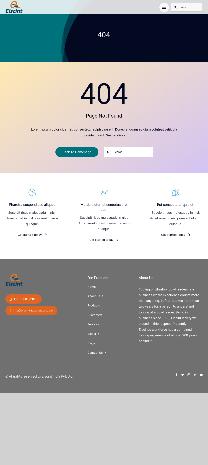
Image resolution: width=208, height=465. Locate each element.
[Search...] (187, 7)
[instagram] (189, 374)
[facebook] (176, 374)
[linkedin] (195, 374)
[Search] (175, 7)
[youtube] (201, 374)
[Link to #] (164, 7)
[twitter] (182, 374)
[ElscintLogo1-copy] (14, 2)
